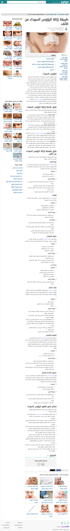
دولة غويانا (19, 173)
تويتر (54, 470)
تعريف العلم (19, 171)
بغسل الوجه (39, 414)
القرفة (50, 198)
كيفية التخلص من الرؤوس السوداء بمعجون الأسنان (63, 65)
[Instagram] (62, 523)
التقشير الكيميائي (38, 133)
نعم (43, 464)
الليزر (44, 141)
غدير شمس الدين (51, 28)
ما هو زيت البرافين (17, 193)
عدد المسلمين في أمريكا (16, 176)
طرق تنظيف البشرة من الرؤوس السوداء (63, 72)
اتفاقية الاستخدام (5, 525)
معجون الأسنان (50, 375)
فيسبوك (59, 470)
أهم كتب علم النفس (17, 168)
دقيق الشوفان (47, 239)
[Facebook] (68, 523)
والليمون (44, 338)
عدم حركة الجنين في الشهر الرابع (14, 182)
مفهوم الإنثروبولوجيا (17, 190)
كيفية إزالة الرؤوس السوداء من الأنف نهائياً (63, 78)
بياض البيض (51, 290)
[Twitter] (65, 523)
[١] (43, 112)
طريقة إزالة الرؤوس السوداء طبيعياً (63, 59)
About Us (20, 528)
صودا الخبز (50, 165)
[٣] (47, 411)
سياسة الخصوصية (18, 525)
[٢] (56, 296)
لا (38, 464)
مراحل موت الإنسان (17, 179)
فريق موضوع (6, 528)
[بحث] (44, 2)
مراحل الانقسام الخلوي (16, 184)
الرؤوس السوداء (39, 99)
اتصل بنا (7, 523)
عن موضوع (20, 523)
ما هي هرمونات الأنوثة (16, 187)
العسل (40, 356)
